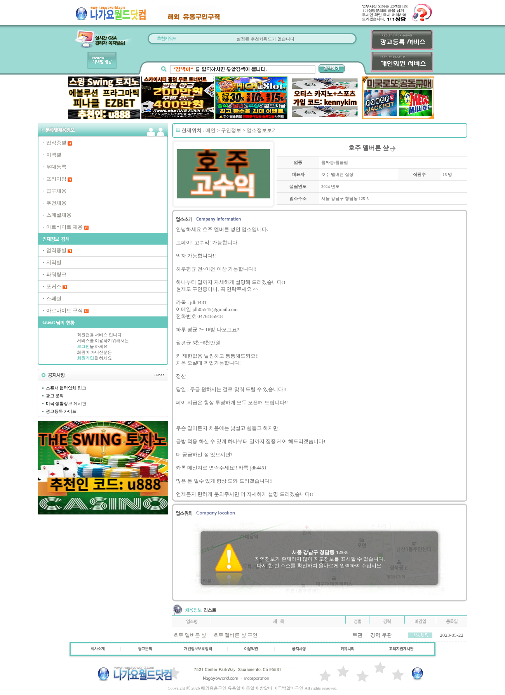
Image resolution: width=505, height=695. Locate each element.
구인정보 (231, 130)
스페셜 (53, 298)
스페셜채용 (58, 215)
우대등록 (56, 167)
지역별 (53, 155)
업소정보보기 (262, 130)
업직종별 (56, 143)
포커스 (53, 286)
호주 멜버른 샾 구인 (235, 635)
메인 (210, 130)
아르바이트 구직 (64, 310)
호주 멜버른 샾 (189, 635)
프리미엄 (56, 179)
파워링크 (56, 274)
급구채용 (56, 191)
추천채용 (56, 203)
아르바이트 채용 (64, 227)
